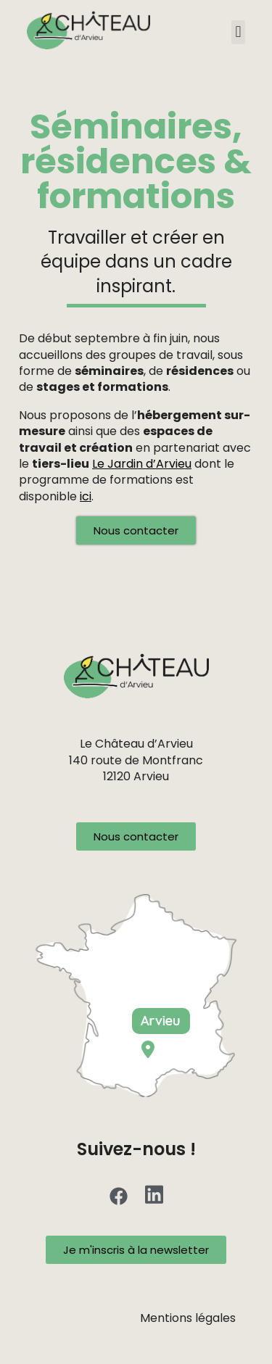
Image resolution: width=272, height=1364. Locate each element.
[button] (238, 32)
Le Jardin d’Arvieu (141, 463)
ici (85, 496)
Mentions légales (188, 1318)
